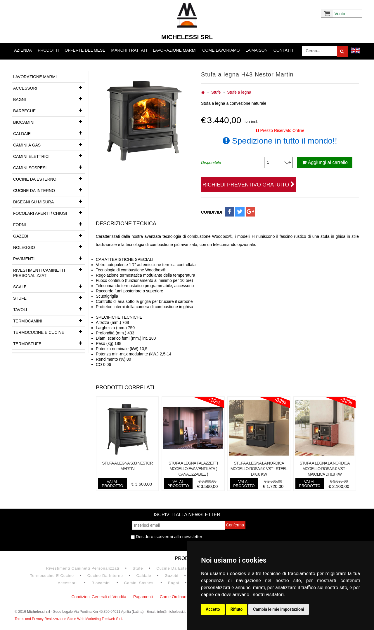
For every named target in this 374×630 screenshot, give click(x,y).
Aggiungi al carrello (325, 162)
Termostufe (49, 343)
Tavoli (49, 309)
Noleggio (49, 247)
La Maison (256, 50)
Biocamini (49, 122)
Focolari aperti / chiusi (49, 213)
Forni (49, 224)
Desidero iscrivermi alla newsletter (166, 536)
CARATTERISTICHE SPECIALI (125, 259)
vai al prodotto (112, 483)
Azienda (23, 50)
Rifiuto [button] (237, 609)
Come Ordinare (174, 596)
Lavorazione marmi (174, 50)
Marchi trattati (129, 50)
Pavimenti (49, 258)
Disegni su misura (49, 201)
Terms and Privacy (29, 619)
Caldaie (49, 133)
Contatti (283, 50)
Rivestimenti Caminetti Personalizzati (49, 271)
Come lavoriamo (221, 50)
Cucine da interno (49, 190)
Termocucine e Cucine (49, 332)
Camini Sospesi (49, 167)
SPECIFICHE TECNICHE (119, 317)
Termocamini (49, 320)
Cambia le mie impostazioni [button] (278, 609)
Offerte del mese (85, 50)
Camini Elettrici (49, 156)
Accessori (49, 88)
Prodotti (48, 50)
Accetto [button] (213, 609)
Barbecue (49, 110)
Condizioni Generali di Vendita (98, 596)
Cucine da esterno (49, 179)
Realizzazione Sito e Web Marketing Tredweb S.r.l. (83, 619)
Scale (49, 286)
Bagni (49, 99)
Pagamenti (143, 596)
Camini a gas (49, 144)
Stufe (49, 298)
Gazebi (49, 235)
